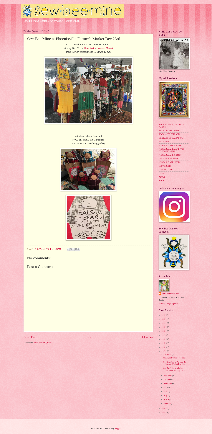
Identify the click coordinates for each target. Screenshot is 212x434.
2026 (164, 315)
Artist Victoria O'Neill (170, 294)
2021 (164, 335)
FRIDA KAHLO (165, 142)
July (165, 387)
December (168, 354)
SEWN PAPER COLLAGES (169, 134)
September (168, 384)
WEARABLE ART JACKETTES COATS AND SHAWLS (171, 150)
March (166, 400)
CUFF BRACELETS (167, 170)
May (166, 396)
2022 (164, 331)
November (168, 376)
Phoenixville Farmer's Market (98, 48)
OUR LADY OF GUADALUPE (171, 138)
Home (89, 337)
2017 (164, 351)
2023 (164, 327)
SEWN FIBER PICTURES (169, 131)
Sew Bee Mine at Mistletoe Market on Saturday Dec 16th (175, 369)
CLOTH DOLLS (165, 166)
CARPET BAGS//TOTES (168, 159)
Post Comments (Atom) (43, 343)
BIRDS (161, 181)
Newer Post (30, 337)
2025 (164, 319)
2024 (164, 323)
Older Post (147, 337)
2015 (164, 413)
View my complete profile (168, 304)
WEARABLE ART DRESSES (170, 155)
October (167, 379)
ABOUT (162, 177)
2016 (164, 409)
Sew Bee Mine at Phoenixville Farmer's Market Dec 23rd (174, 363)
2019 (164, 343)
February (167, 404)
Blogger (117, 429)
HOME (161, 173)
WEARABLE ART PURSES (169, 162)
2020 (164, 339)
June (166, 392)
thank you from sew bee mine (174, 358)
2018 (164, 347)
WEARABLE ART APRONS (170, 145)
